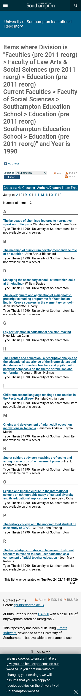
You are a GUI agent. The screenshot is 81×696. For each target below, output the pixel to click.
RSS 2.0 (72, 176)
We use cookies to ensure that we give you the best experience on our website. (32, 663)
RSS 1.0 (72, 173)
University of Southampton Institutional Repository (37, 23)
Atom (60, 173)
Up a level (13, 163)
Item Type (70, 188)
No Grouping (26, 188)
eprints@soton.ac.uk (29, 605)
